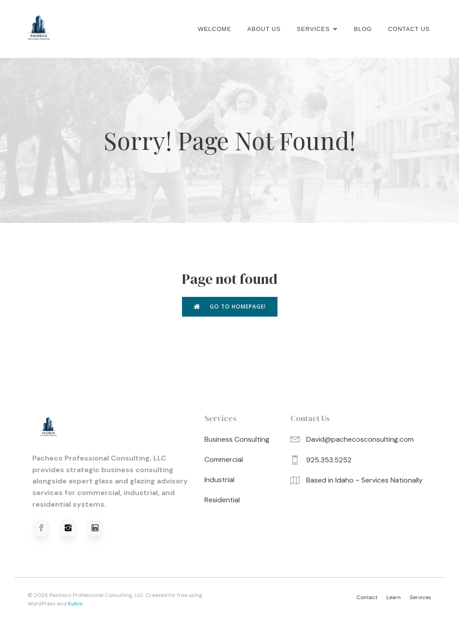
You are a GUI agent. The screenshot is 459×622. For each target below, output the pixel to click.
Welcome (214, 29)
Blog (363, 29)
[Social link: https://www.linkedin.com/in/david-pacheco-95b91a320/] (99, 528)
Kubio (75, 604)
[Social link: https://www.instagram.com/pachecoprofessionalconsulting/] (72, 528)
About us (264, 29)
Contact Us (409, 29)
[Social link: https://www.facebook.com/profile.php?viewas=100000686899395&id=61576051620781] (45, 528)
